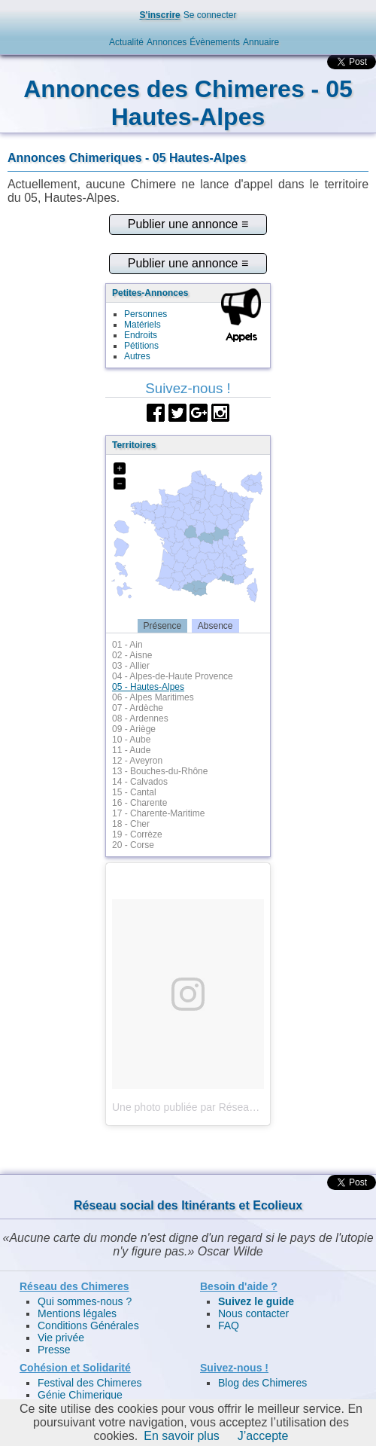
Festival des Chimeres (90, 1383)
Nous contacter (253, 1313)
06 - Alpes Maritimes (153, 697)
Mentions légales (77, 1313)
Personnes (145, 314)
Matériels (142, 324)
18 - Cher (131, 824)
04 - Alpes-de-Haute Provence (172, 676)
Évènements (215, 42)
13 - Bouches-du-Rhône (160, 771)
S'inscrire (160, 15)
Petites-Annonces (150, 293)
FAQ (228, 1325)
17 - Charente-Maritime (158, 813)
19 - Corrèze (137, 834)
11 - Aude (131, 750)
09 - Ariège (134, 729)
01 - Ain (127, 644)
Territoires (134, 445)
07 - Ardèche (137, 708)
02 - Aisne (132, 655)
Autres (137, 356)
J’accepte (263, 1435)
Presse (54, 1350)
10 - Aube (131, 739)
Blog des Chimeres (262, 1383)
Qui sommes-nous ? (85, 1301)
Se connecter (210, 15)
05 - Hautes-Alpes (148, 687)
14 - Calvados (140, 781)
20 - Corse (133, 845)
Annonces (166, 42)
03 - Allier (131, 665)
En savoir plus (182, 1435)
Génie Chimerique (80, 1395)
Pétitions (141, 345)
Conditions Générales (88, 1325)
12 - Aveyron (137, 760)
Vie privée (61, 1338)
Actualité (126, 42)
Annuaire (261, 42)
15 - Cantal (134, 792)
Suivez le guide (256, 1301)
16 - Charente (139, 803)
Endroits (140, 335)
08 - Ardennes (140, 718)
